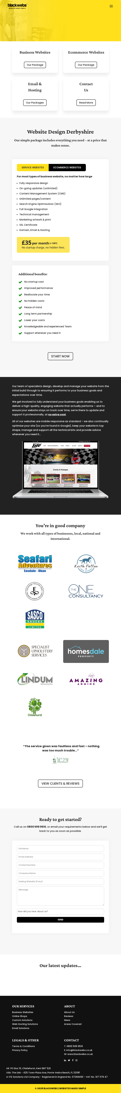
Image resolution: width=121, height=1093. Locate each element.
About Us (69, 1012)
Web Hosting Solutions (25, 1024)
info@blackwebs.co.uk (79, 1050)
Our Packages (35, 102)
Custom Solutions (22, 1020)
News (67, 1020)
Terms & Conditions (23, 1046)
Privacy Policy (20, 1050)
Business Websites (22, 1012)
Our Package (35, 65)
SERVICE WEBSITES (33, 167)
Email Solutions (20, 1028)
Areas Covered (72, 1024)
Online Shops (19, 1016)
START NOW (60, 356)
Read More (86, 102)
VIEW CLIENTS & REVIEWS (60, 783)
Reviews (68, 1016)
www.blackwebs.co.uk (80, 1054)
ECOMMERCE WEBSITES (67, 167)
